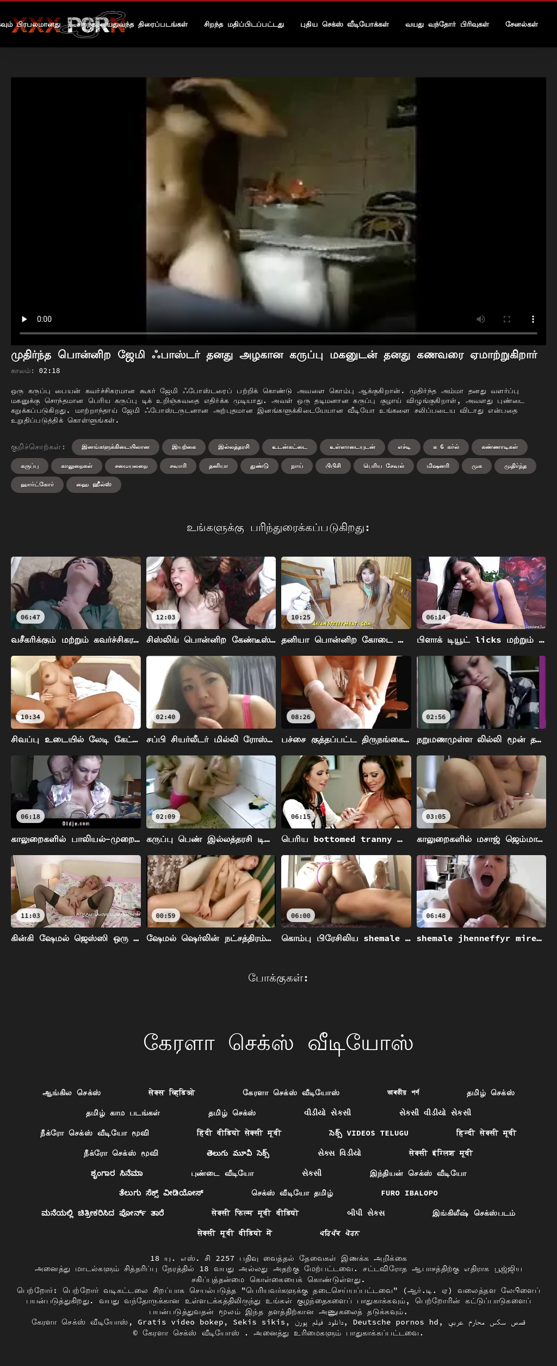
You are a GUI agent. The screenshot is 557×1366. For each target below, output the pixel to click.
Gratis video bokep (181, 1322)
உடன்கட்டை (289, 446)
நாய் (297, 465)
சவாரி (178, 465)
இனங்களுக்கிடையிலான (116, 446)
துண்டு (259, 465)
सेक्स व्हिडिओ (171, 1092)
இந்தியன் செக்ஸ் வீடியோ (418, 1173)
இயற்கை (184, 446)
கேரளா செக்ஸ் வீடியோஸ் (291, 1092)
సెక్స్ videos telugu (369, 1133)
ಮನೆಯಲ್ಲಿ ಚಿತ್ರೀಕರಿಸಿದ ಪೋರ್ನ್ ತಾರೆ (102, 1213)
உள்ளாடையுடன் (352, 446)
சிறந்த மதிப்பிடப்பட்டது (244, 24)
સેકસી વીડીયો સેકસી (435, 1113)
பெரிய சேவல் (383, 465)
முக (477, 465)
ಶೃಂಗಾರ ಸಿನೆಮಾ (117, 1173)
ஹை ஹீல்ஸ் (94, 484)
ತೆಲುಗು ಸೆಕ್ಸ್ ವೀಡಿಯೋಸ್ (161, 1193)
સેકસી (312, 1173)
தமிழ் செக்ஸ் (491, 1092)
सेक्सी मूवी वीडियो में (234, 1233)
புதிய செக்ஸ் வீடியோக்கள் (344, 24)
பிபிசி (333, 465)
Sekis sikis (259, 1322)
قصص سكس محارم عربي (487, 1322)
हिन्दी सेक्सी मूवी (486, 1133)
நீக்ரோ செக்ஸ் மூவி (121, 1153)
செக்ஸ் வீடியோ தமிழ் (292, 1193)
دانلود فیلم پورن (319, 1322)
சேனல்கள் (521, 24)
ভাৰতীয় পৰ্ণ (403, 1092)
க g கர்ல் (446, 446)
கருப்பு (30, 465)
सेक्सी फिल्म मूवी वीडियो (255, 1213)
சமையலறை (131, 465)
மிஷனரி (437, 465)
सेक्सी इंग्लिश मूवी (441, 1153)
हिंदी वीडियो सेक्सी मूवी (239, 1133)
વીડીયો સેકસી (327, 1113)
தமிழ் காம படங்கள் (123, 1113)
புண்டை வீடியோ (222, 1173)
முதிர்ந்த (515, 465)
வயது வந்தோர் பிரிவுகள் (447, 24)
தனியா (218, 465)
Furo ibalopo (409, 1193)
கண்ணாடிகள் (499, 446)
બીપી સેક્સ (366, 1213)
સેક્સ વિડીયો (340, 1153)
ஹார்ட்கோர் (37, 484)
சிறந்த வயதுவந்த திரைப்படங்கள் (132, 24)
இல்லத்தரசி (234, 446)
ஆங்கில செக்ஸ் (71, 1092)
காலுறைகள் (76, 465)
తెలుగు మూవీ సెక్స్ (238, 1153)
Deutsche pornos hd (396, 1322)
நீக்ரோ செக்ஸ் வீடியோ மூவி (94, 1133)
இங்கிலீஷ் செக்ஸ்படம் (474, 1213)
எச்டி (404, 446)
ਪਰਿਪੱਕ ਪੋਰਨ (340, 1233)
